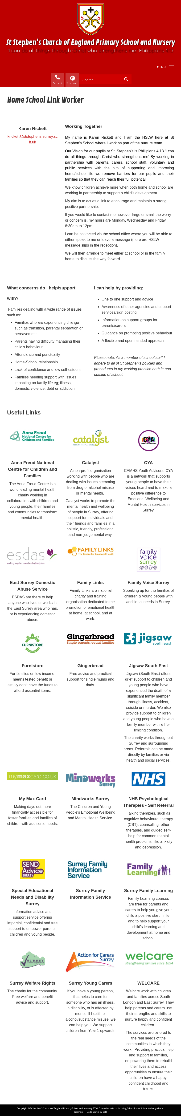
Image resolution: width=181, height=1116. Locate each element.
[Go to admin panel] (96, 1111)
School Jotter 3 (134, 1108)
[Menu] (171, 67)
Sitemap (78, 1111)
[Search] (127, 79)
